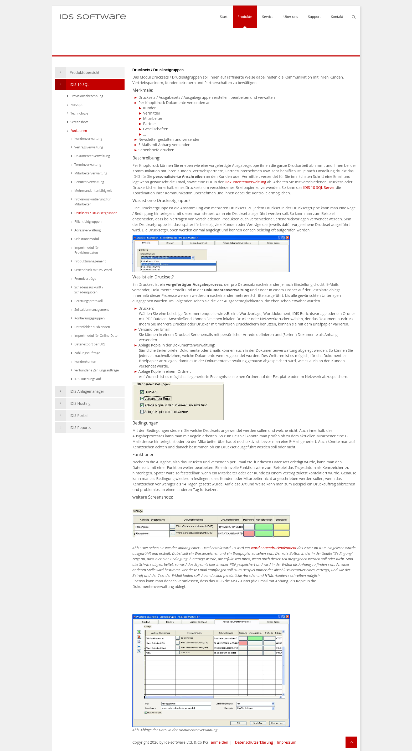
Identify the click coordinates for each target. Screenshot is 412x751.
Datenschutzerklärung (254, 742)
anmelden (219, 742)
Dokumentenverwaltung (246, 181)
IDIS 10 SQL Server (319, 187)
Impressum (286, 742)
